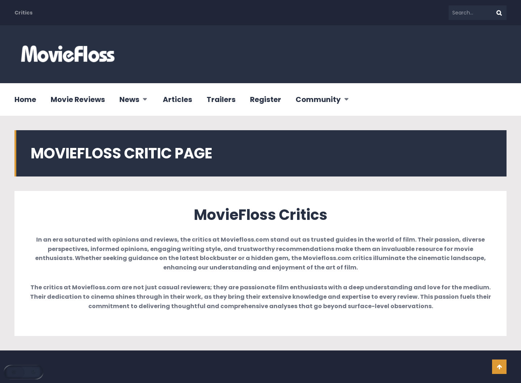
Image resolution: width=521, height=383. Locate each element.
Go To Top (499, 366)
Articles (177, 99)
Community (318, 99)
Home (25, 99)
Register (265, 99)
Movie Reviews (78, 99)
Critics (23, 12)
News (129, 99)
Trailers (221, 99)
